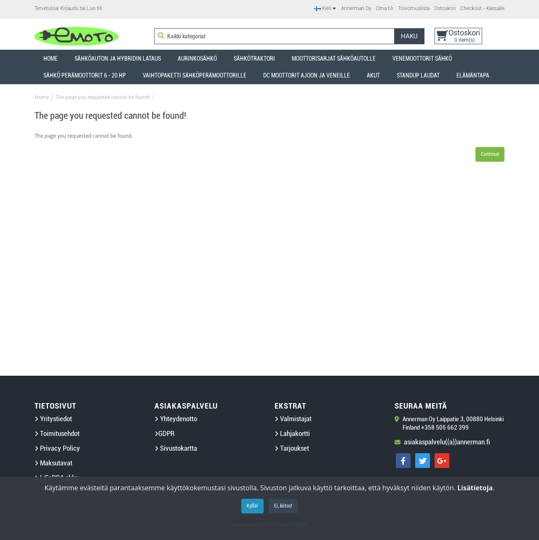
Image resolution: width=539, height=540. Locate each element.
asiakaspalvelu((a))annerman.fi (447, 442)
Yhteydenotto (176, 419)
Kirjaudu (69, 8)
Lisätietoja (475, 487)
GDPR (164, 434)
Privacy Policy (57, 448)
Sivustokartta (176, 448)
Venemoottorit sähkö (422, 58)
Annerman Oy (356, 8)
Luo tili (94, 8)
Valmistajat (293, 419)
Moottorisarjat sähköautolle (334, 58)
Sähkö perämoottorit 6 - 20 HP (84, 75)
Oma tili (384, 8)
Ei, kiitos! (283, 506)
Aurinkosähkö (197, 58)
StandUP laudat (418, 75)
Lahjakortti (292, 434)
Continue (490, 154)
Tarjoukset (292, 448)
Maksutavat (53, 463)
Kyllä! (252, 506)
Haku (409, 36)
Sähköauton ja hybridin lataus (118, 58)
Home (50, 58)
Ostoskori (445, 8)
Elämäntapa (472, 75)
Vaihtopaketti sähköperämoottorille (194, 75)
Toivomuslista (414, 8)
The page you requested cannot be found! (103, 97)
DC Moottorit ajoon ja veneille (306, 75)
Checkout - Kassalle (482, 8)
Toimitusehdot (57, 434)
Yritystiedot (53, 419)
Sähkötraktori (254, 58)
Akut (373, 75)
